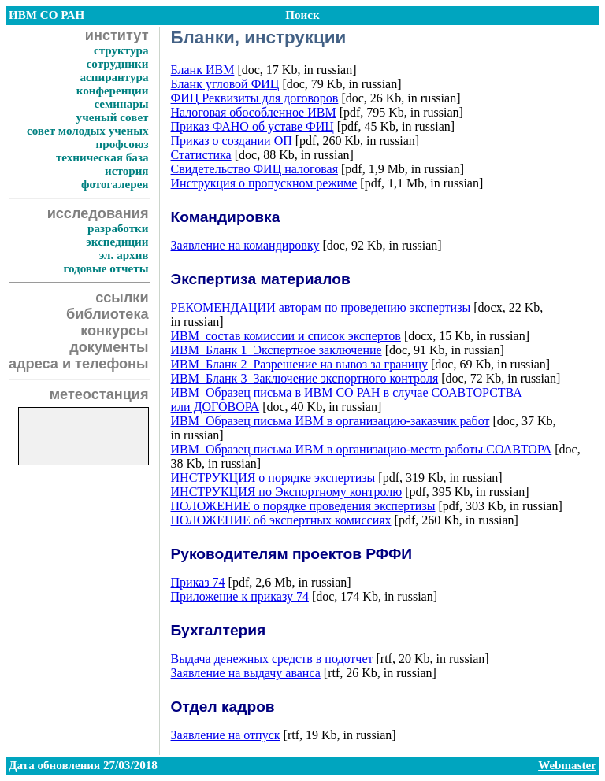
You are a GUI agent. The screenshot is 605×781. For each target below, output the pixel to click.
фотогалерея (115, 184)
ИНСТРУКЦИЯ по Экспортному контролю (287, 491)
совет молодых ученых (88, 130)
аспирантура (114, 77)
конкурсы (114, 331)
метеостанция (99, 394)
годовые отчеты (105, 268)
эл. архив (124, 255)
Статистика (201, 154)
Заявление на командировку (245, 245)
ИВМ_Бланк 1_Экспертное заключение (276, 350)
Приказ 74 (198, 582)
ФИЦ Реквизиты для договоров (255, 98)
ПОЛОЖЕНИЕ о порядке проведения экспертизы (303, 506)
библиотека (107, 314)
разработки (118, 228)
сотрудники (118, 63)
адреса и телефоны (79, 364)
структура (121, 50)
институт (117, 35)
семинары (121, 104)
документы (108, 347)
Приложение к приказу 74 (240, 596)
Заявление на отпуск (225, 735)
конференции (112, 90)
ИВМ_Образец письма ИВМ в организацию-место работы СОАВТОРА (361, 449)
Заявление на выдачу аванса (246, 672)
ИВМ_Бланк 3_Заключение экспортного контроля (305, 378)
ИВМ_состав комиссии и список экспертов (286, 335)
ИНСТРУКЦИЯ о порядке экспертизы (273, 477)
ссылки (121, 297)
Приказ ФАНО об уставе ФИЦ (252, 126)
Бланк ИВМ (203, 69)
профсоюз (122, 144)
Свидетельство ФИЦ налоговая (254, 169)
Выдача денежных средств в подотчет (272, 658)
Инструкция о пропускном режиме (264, 183)
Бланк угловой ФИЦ (225, 84)
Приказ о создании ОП (231, 140)
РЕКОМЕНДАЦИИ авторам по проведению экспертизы (321, 307)
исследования (98, 213)
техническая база (102, 157)
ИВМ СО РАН (46, 15)
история (126, 171)
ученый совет (112, 117)
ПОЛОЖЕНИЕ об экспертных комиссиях (281, 520)
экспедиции (117, 241)
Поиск (302, 15)
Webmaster (567, 765)
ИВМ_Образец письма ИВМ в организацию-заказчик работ (330, 421)
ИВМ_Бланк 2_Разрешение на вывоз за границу (299, 364)
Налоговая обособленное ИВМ (253, 112)
